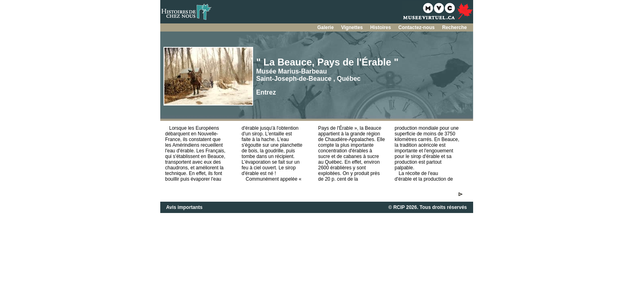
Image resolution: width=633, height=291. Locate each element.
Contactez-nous (417, 27)
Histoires (381, 27)
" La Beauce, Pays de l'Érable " (327, 62)
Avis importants (184, 207)
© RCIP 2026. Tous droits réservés (427, 207)
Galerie (326, 27)
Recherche (454, 27)
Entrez (266, 92)
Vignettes (352, 27)
